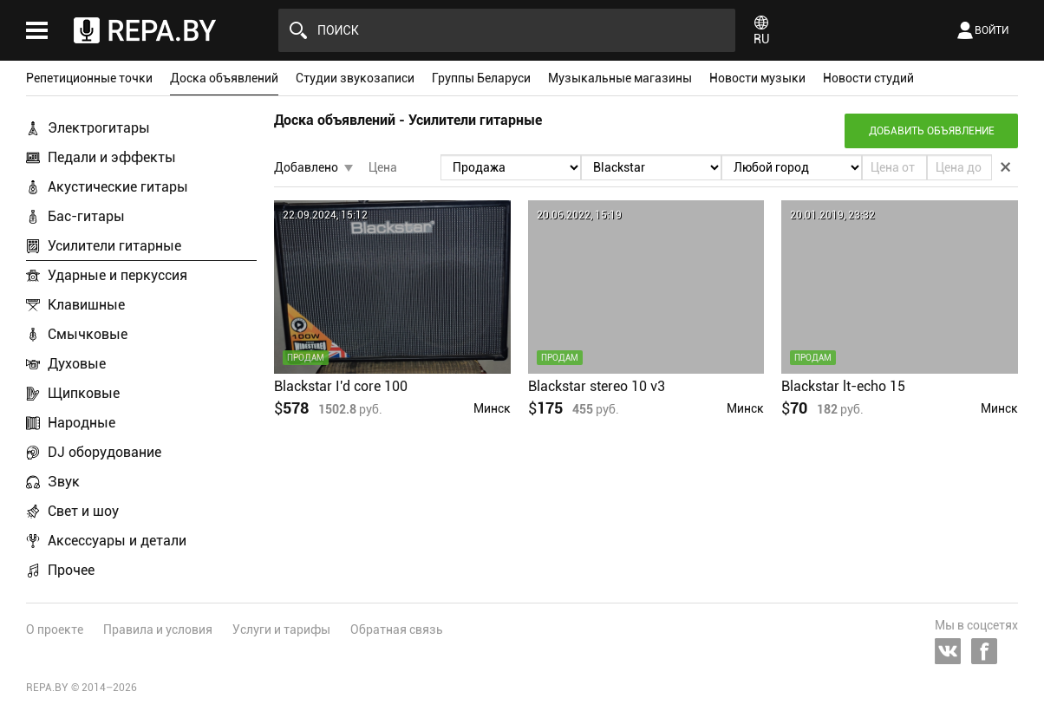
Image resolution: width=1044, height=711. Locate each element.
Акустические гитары (118, 187)
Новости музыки (757, 78)
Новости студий (868, 78)
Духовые (77, 364)
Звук (64, 481)
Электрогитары (99, 128)
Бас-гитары (86, 216)
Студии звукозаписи (355, 78)
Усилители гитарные (114, 246)
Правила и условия (157, 629)
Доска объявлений (224, 78)
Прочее (71, 570)
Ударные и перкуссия (117, 275)
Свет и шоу (83, 511)
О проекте (54, 629)
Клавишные (86, 305)
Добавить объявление (932, 131)
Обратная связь (396, 629)
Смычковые (87, 334)
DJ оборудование (104, 452)
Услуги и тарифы (281, 629)
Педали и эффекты (112, 157)
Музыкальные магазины (620, 78)
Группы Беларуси (481, 78)
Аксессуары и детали (117, 540)
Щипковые (84, 393)
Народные (81, 422)
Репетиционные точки (89, 78)
